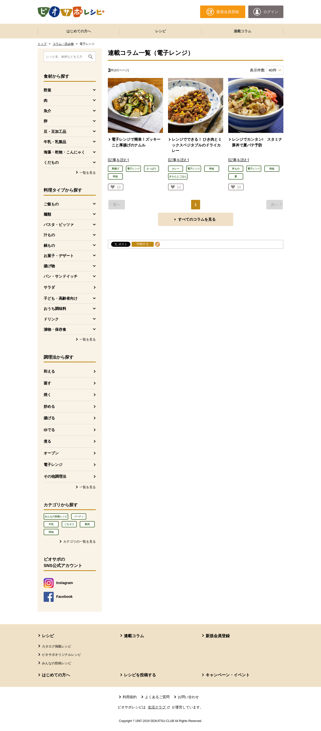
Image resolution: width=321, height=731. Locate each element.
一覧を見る (87, 173)
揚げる (49, 418)
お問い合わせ (188, 697)
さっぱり (151, 168)
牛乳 (51, 524)
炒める (49, 406)
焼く (47, 394)
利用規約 (130, 697)
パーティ (79, 516)
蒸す (47, 383)
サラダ (49, 287)
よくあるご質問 (157, 697)
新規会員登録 (218, 636)
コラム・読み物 (63, 44)
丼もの (235, 168)
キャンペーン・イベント (228, 675)
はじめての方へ (78, 31)
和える (49, 371)
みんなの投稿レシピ (56, 516)
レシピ (160, 31)
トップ (42, 44)
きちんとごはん (178, 176)
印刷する (143, 244)
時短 (51, 532)
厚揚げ (115, 168)
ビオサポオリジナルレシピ (61, 655)
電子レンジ (53, 464)
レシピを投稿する (140, 675)
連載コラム (242, 31)
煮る (47, 441)
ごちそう (69, 524)
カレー (175, 168)
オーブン (51, 453)
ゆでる (49, 430)
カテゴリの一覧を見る (79, 541)
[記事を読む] (118, 160)
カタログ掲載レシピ (56, 646)
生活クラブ (159, 707)
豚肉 (87, 524)
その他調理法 (55, 476)
